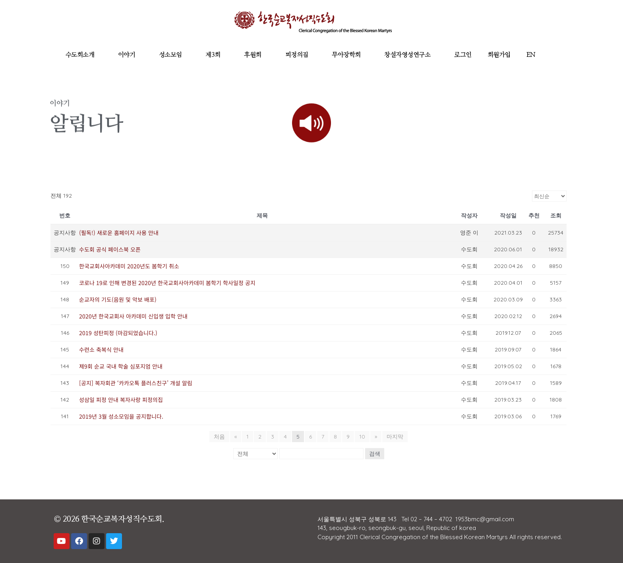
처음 (219, 436)
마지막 (395, 436)
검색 (374, 453)
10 (362, 436)
